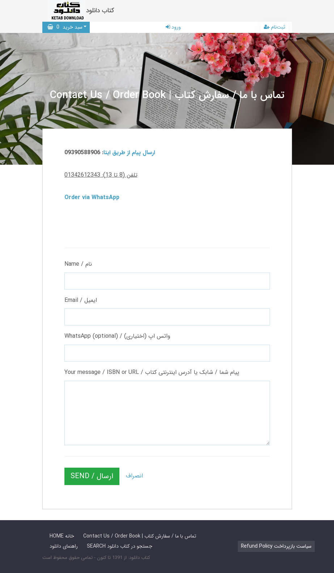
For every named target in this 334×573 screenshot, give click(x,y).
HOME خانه (62, 536)
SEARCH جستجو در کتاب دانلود (119, 546)
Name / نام (78, 264)
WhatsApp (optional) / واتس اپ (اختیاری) (117, 336)
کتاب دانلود (100, 11)
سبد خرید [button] (65, 27)
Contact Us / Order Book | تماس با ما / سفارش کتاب (139, 536)
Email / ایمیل (80, 300)
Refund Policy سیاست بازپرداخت (276, 546)
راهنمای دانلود (64, 546)
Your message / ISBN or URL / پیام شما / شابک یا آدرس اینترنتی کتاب (151, 372)
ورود (173, 27)
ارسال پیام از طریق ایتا (129, 152)
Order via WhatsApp (91, 197)
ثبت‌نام (274, 27)
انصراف (134, 475)
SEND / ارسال (92, 476)
